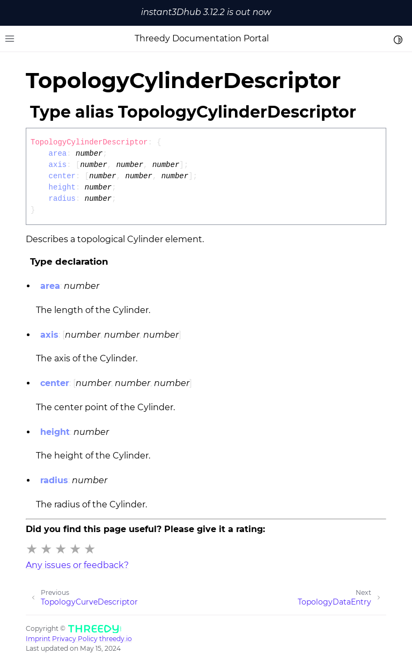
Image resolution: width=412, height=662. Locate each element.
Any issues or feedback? (77, 565)
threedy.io (115, 639)
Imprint (38, 639)
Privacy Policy (75, 639)
